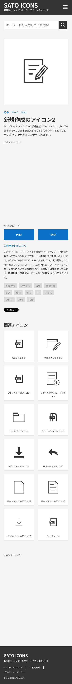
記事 (20, 299)
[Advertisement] (36, 182)
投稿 (31, 299)
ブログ (9, 299)
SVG (53, 234)
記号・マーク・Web (15, 112)
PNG (19, 234)
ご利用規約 (35, 667)
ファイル (25, 286)
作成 (18, 292)
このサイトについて (13, 667)
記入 (8, 292)
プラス (48, 292)
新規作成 (50, 286)
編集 (38, 286)
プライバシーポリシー (14, 672)
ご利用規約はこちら (15, 245)
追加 (28, 292)
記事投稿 (10, 286)
